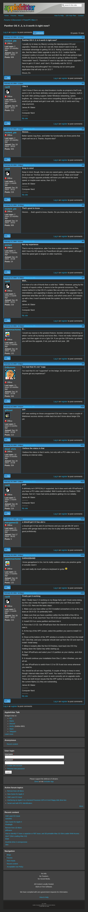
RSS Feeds (11, 861)
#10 (82, 407)
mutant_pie (10, 41)
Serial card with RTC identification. (20, 803)
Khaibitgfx (8, 824)
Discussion (16, 20)
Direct (36, 781)
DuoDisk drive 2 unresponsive (16, 842)
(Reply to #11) (30, 482)
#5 (83, 205)
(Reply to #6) (29, 278)
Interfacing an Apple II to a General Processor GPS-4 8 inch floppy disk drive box (36, 800)
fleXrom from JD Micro (15, 791)
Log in (5, 32)
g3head (8, 410)
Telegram (12, 731)
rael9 (7, 87)
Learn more (9, 734)
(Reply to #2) (29, 129)
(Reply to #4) (29, 205)
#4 (83, 165)
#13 (82, 519)
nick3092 (8, 819)
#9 (83, 364)
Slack (11, 729)
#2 (83, 83)
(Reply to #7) (29, 326)
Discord (12, 724)
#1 (83, 37)
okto (6, 845)
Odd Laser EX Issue (14, 797)
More (81, 806)
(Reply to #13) (30, 555)
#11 (82, 445)
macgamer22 (11, 522)
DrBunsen (10, 367)
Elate (7, 839)
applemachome (13, 329)
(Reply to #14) (30, 593)
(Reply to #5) (28, 241)
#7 (83, 278)
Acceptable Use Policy (15, 867)
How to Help (44, 897)
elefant (8, 245)
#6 (83, 241)
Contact (81, 15)
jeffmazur (8, 830)
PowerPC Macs (29, 20)
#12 (82, 482)
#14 (82, 555)
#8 (83, 326)
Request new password (16, 769)
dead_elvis (10, 449)
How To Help (59, 15)
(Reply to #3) (29, 165)
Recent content (12, 744)
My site (25, 118)
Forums (13, 15)
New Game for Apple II (15, 794)
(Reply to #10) (30, 445)
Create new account (14, 766)
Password (9, 760)
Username (9, 754)
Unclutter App (49, 781)
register (14, 32)
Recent (20, 15)
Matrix (11, 721)
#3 (83, 129)
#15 (82, 593)
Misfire (11, 726)
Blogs (9, 855)
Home (6, 15)
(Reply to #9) (29, 407)
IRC (10, 718)
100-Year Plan (71, 15)
